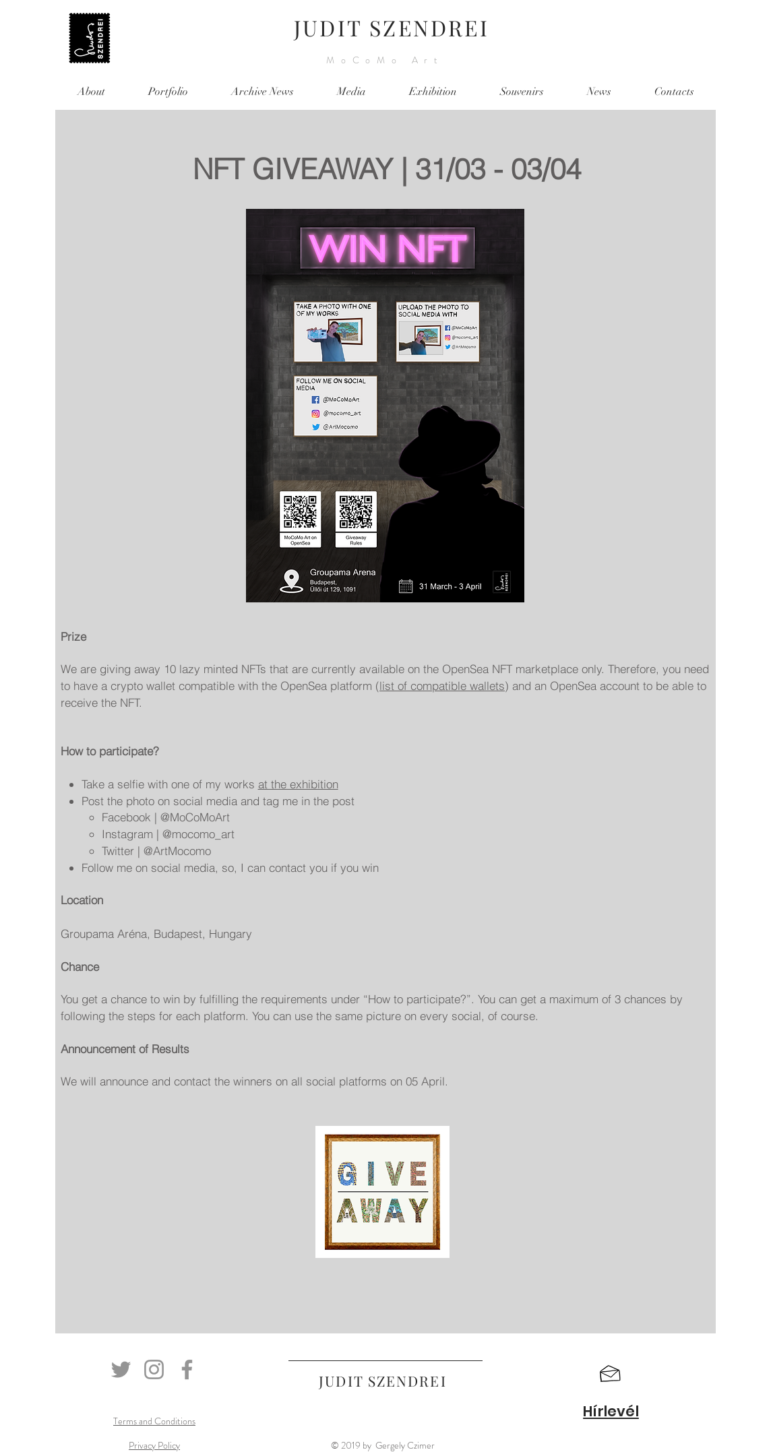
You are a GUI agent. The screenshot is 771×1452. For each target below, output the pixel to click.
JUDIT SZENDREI (391, 27)
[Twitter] (121, 1369)
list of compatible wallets (442, 685)
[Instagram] (154, 1369)
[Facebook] (187, 1369)
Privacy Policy (154, 1445)
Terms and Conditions (154, 1421)
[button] (610, 1374)
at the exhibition (298, 784)
